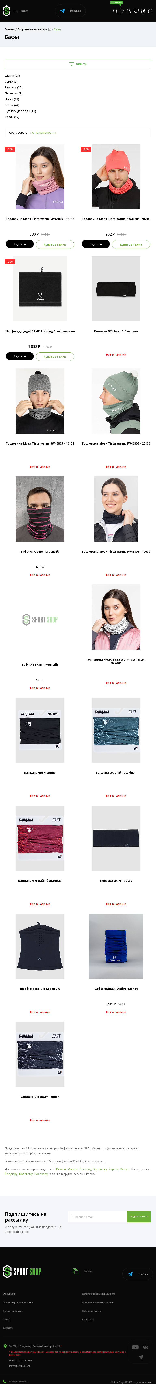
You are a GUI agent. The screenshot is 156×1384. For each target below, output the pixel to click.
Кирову (114, 1168)
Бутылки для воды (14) (20, 111)
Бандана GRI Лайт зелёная (116, 771)
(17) (12, 117)
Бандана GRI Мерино (40, 771)
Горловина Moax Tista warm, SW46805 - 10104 (40, 442)
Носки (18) (12, 99)
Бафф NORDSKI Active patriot (116, 988)
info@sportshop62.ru (19, 1360)
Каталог (86, 1268)
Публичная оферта (91, 1305)
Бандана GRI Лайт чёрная (40, 1096)
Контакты (8, 1322)
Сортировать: (18, 132)
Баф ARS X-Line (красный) (40, 550)
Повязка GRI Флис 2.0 (116, 880)
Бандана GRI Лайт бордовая (40, 880)
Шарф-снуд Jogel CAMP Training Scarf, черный (40, 330)
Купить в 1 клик (55, 244)
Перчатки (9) (13, 93)
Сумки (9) (11, 81)
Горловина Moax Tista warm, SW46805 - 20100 (116, 442)
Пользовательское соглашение (97, 1297)
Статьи (6, 1314)
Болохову (41, 1173)
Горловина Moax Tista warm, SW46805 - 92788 (40, 219)
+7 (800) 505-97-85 (18, 1375)
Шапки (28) (12, 76)
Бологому (26, 1173)
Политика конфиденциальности (98, 1288)
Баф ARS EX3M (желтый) (40, 663)
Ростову (85, 1168)
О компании (9, 1288)
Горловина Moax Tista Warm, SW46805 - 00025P (116, 660)
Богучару (11, 1173)
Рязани (61, 1168)
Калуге (125, 1168)
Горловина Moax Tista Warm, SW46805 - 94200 (116, 219)
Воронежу (100, 1168)
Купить (20, 244)
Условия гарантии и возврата (18, 1297)
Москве (72, 1168)
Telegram (70, 10)
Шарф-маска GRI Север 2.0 (40, 988)
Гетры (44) (12, 105)
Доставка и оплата (12, 1305)
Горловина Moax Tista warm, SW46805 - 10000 (116, 550)
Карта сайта (88, 1314)
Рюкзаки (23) (13, 87)
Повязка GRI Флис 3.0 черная (116, 330)
